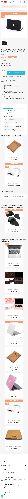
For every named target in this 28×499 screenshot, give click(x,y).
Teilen (6, 81)
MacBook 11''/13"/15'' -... (14, 157)
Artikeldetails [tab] (8, 107)
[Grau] (2, 66)
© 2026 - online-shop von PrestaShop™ (11, 497)
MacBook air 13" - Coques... (14, 341)
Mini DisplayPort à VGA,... (14, 183)
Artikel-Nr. (6, 111)
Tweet (10, 81)
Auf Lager (6, 113)
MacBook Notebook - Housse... (14, 446)
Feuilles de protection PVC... (14, 289)
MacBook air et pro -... (14, 263)
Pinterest (13, 81)
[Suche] (14, 6)
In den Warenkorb (15, 73)
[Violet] (10, 66)
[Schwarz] (5, 66)
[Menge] (3, 73)
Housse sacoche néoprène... (14, 229)
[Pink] (7, 66)
